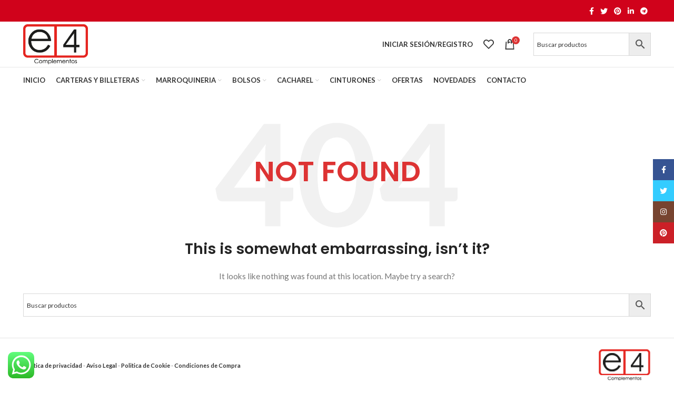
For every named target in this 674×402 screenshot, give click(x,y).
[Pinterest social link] (618, 11)
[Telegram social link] (644, 11)
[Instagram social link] (663, 211)
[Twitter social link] (604, 11)
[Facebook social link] (591, 11)
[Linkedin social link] (631, 11)
